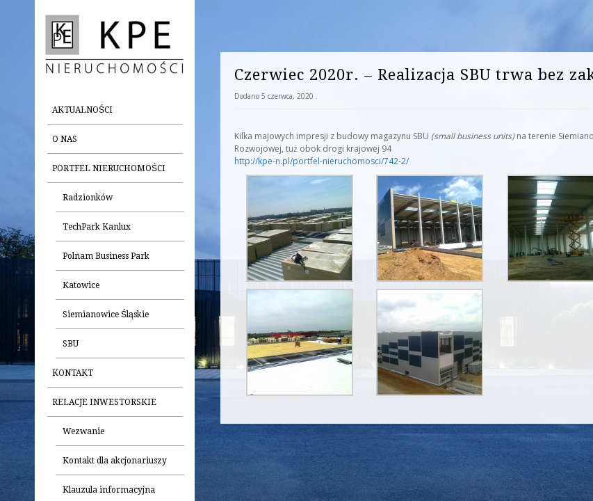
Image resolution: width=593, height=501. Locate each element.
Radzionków (88, 197)
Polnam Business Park (106, 256)
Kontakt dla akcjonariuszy (115, 461)
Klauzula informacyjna (109, 490)
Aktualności (82, 110)
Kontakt (72, 373)
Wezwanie (83, 431)
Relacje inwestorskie (104, 402)
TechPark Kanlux (97, 227)
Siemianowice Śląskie (106, 314)
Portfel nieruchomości (108, 168)
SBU (71, 344)
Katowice (81, 285)
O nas (64, 139)
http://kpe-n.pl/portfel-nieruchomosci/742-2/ (321, 161)
